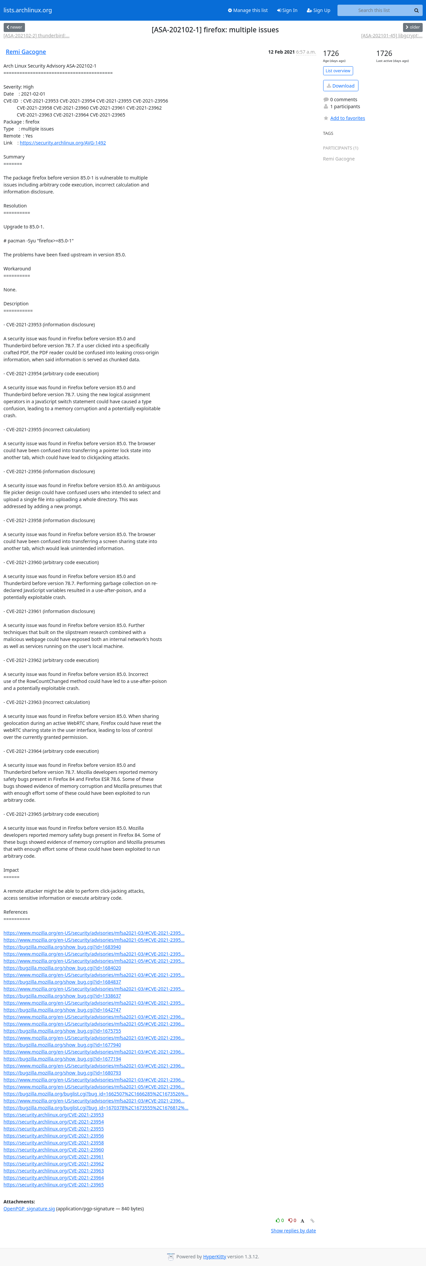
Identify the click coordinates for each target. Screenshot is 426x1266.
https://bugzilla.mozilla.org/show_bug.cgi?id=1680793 (62, 1073)
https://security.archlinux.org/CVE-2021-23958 (54, 1142)
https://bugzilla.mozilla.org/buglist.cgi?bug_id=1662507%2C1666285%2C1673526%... (96, 1094)
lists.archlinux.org (28, 10)
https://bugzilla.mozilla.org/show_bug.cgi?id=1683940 (62, 947)
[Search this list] (374, 10)
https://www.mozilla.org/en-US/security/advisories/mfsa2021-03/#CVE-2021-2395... (94, 933)
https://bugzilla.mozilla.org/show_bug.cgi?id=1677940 (62, 1045)
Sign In (287, 10)
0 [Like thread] (280, 1220)
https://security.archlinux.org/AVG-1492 (63, 143)
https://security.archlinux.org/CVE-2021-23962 (54, 1163)
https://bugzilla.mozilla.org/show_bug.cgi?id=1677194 (62, 1059)
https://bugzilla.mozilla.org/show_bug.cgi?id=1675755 (62, 1031)
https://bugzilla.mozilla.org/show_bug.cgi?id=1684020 (62, 968)
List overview (338, 71)
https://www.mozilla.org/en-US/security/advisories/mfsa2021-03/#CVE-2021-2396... (94, 1017)
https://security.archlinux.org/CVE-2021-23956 (54, 1135)
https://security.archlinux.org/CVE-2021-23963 (54, 1170)
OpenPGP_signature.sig (29, 1208)
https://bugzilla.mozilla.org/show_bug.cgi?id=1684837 (62, 982)
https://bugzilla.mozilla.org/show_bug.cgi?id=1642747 (62, 1010)
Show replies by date (293, 1230)
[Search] (417, 10)
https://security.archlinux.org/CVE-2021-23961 (54, 1156)
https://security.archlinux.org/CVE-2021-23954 (54, 1121)
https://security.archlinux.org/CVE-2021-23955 (54, 1128)
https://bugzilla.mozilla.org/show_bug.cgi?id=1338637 (62, 996)
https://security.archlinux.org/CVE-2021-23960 (54, 1149)
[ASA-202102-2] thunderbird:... (37, 35)
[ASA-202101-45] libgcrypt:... (391, 35)
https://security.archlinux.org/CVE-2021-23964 (54, 1177)
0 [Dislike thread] (293, 1220)
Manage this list (248, 10)
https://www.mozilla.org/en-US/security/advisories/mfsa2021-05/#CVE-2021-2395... (94, 940)
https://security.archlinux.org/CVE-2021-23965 (54, 1184)
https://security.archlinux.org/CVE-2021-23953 (54, 1114)
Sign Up (318, 10)
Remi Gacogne (26, 52)
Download (340, 86)
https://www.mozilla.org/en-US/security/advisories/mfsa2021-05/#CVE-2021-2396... (94, 1024)
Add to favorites (344, 118)
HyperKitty (214, 1256)
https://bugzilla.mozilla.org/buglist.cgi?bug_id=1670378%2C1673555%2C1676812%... (96, 1108)
